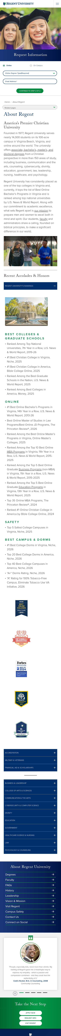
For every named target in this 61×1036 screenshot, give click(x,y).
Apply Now (30, 1013)
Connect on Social (16, 922)
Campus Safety (14, 911)
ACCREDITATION (11, 753)
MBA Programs (16, 451)
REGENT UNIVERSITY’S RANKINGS (19, 286)
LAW (7, 843)
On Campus (38, 65)
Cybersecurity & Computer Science (22, 805)
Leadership (12, 895)
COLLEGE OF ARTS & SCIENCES (18, 791)
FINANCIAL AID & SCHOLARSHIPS (19, 768)
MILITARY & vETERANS (14, 760)
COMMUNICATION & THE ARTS (18, 798)
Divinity (8, 813)
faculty (44, 219)
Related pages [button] (10, 108)
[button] (30, 286)
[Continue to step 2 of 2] (29, 91)
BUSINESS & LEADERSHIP (15, 783)
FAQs (8, 885)
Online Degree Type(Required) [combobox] (17, 73)
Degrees (10, 874)
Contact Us (12, 917)
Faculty (9, 880)
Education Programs (31, 487)
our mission (41, 210)
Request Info (30, 1018)
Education (10, 820)
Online (9, 65)
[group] (30, 964)
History (9, 890)
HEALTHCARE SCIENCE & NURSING (19, 835)
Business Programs (30, 469)
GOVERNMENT (11, 828)
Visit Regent (12, 906)
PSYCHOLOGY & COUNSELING (18, 850)
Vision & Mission (15, 901)
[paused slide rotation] (15, 993)
